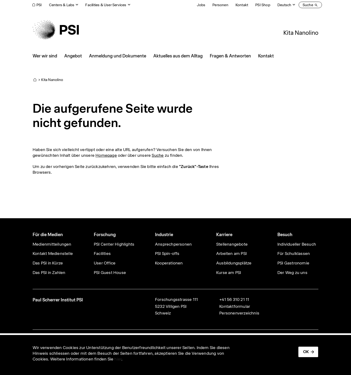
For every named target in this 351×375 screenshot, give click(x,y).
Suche (158, 155)
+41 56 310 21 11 (234, 299)
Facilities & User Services (105, 5)
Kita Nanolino (300, 32)
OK (306, 351)
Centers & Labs (62, 5)
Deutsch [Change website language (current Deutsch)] (284, 5)
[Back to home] (55, 29)
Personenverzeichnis (239, 313)
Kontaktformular (234, 306)
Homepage (106, 155)
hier (117, 359)
